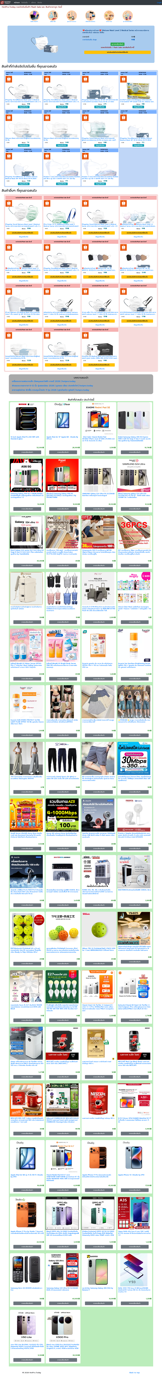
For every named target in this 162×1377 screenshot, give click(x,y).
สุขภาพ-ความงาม (71, 21)
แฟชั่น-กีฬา (53, 21)
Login (159, 2)
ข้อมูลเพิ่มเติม (23, 237)
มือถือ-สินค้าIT (34, 21)
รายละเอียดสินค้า (27, 452)
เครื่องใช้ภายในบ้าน (90, 21)
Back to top (134, 1372)
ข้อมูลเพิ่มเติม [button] (23, 107)
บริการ (33, 2)
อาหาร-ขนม (109, 21)
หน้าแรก (17, 2)
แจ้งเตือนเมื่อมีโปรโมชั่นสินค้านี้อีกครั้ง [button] (117, 52)
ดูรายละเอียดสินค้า (117, 44)
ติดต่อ (39, 2)
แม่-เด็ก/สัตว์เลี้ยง (127, 21)
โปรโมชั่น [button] (24, 2)
